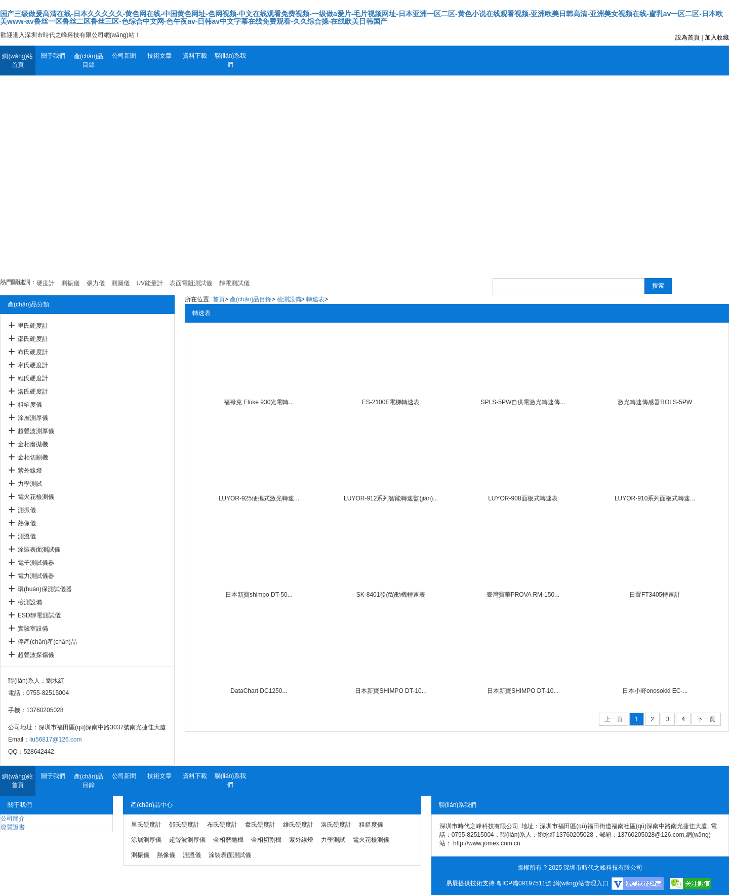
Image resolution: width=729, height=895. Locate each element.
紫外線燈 (30, 470)
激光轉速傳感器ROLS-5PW (655, 402)
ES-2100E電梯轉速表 (391, 402)
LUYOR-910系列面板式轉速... (655, 498)
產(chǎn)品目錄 (88, 60)
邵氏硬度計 (33, 338)
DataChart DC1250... (258, 690)
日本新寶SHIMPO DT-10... (390, 690)
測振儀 (27, 510)
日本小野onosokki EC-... (654, 690)
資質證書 (13, 827)
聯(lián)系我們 (231, 60)
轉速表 (315, 299)
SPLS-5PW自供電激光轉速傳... (523, 402)
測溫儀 (27, 536)
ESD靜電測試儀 (39, 615)
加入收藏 (717, 37)
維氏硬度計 (33, 378)
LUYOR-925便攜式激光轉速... (259, 498)
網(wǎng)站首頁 (17, 60)
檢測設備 (30, 602)
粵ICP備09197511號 (523, 883)
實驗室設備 (33, 628)
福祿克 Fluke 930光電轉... (259, 402)
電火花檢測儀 (36, 496)
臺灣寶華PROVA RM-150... (523, 594)
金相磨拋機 (33, 444)
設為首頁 (687, 37)
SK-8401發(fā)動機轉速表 (391, 594)
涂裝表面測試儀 (39, 549)
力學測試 (30, 483)
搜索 (658, 285)
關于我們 (53, 55)
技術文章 (159, 55)
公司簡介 (13, 818)
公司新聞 (124, 55)
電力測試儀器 (36, 575)
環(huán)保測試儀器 (45, 589)
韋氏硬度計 (33, 365)
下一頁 (706, 719)
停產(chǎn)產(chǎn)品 (47, 641)
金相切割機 (33, 457)
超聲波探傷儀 (36, 654)
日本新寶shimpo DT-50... (259, 594)
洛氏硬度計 (33, 391)
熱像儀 (27, 523)
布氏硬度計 (33, 352)
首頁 (219, 299)
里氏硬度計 (33, 325)
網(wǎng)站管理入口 (581, 883)
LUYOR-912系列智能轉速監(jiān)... (391, 498)
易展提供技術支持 (470, 883)
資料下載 (195, 55)
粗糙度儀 (30, 404)
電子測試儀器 (36, 562)
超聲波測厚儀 (36, 431)
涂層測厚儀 (33, 417)
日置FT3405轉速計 (654, 594)
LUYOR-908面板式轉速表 (522, 498)
